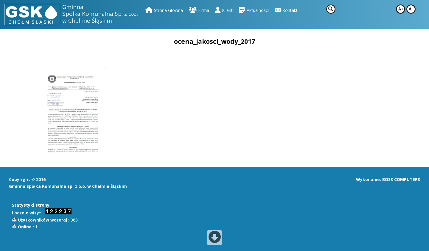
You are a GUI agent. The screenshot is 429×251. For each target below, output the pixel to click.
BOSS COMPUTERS (401, 179)
